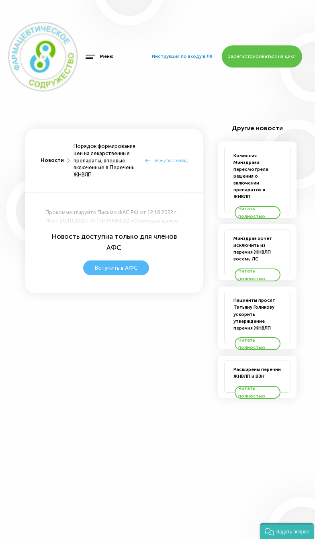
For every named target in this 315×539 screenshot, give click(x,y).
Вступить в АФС (116, 267)
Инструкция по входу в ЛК (182, 56)
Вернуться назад (170, 160)
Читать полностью (251, 212)
